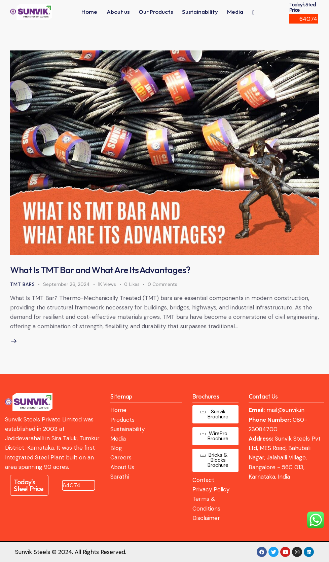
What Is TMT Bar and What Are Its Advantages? (100, 269)
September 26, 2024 (66, 284)
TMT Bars (22, 284)
